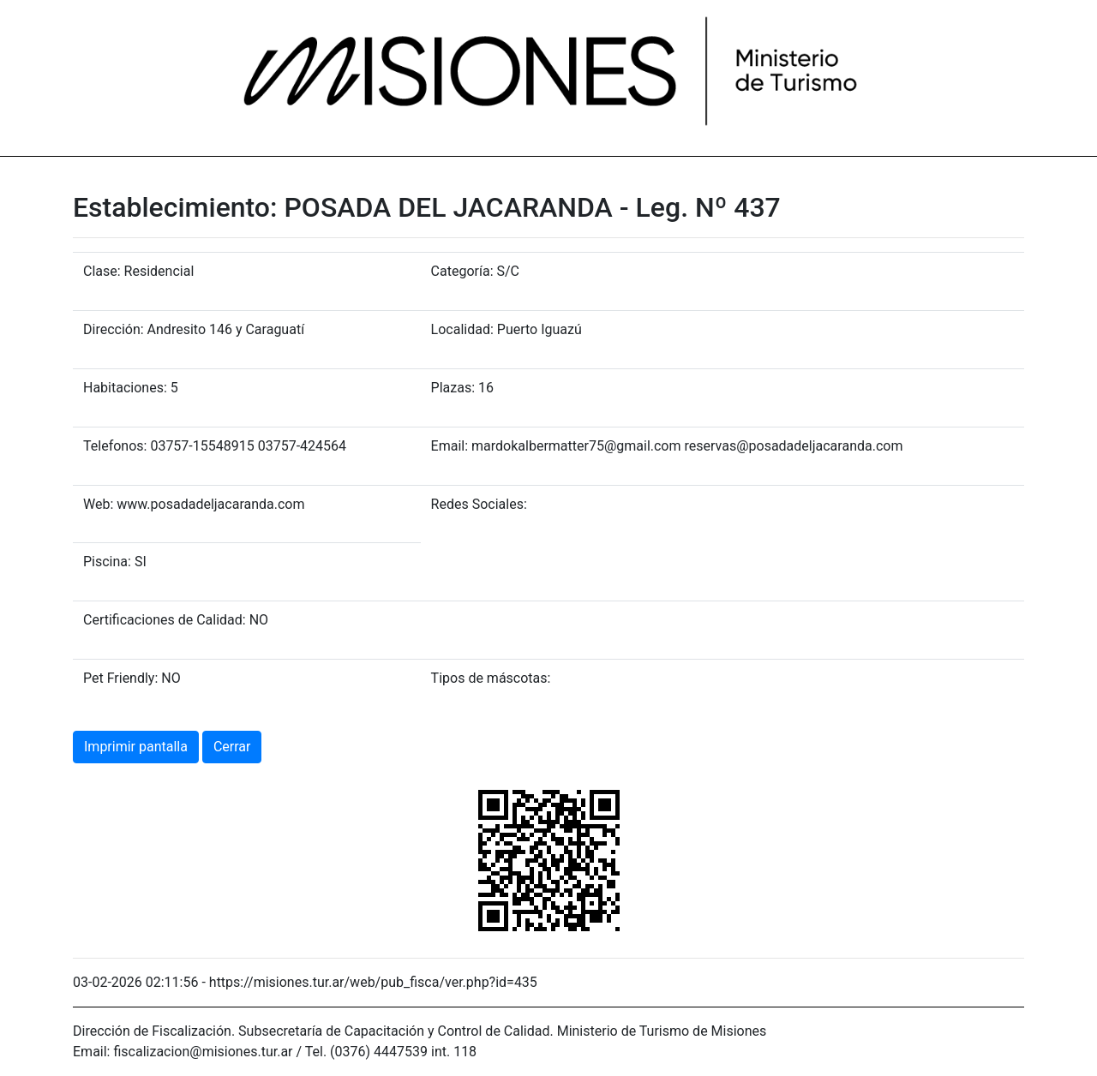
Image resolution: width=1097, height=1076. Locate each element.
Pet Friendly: (120, 678)
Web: (98, 504)
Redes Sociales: (479, 504)
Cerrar (232, 746)
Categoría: (462, 271)
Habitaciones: (125, 388)
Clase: (102, 271)
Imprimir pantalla (136, 746)
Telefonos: (115, 446)
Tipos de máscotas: (491, 678)
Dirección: (113, 329)
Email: (449, 446)
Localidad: (462, 329)
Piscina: (107, 561)
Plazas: (453, 388)
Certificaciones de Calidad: (164, 620)
